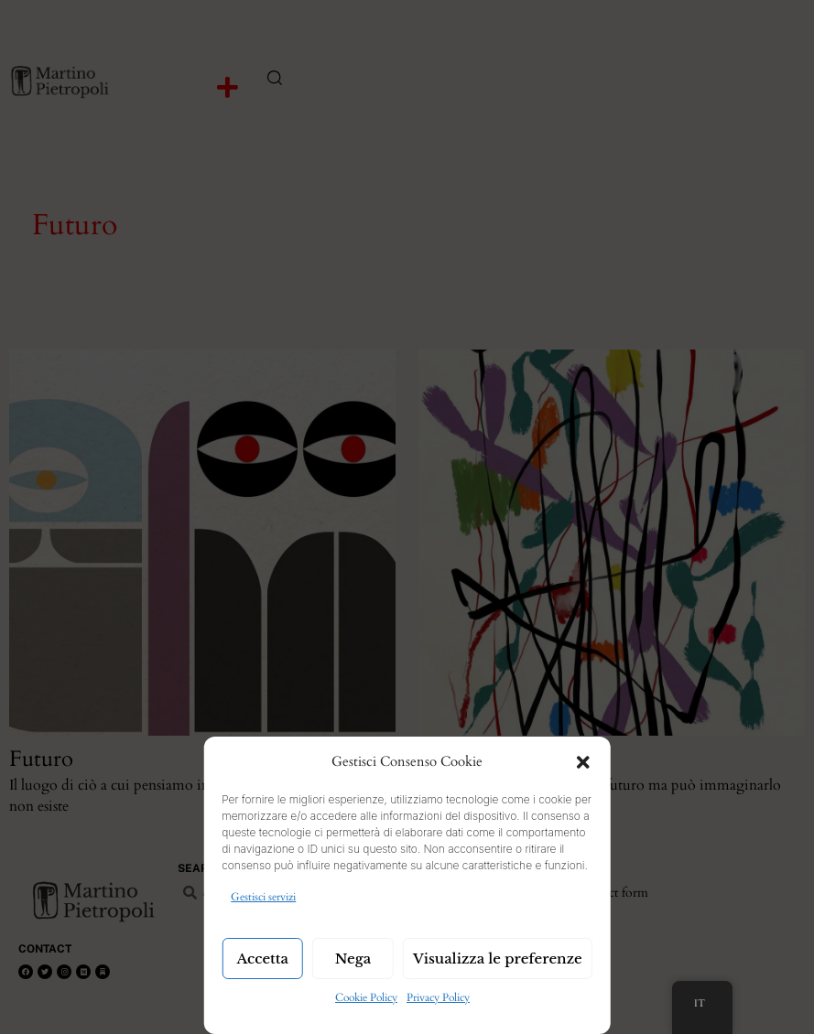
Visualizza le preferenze (497, 958)
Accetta (262, 958)
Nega (353, 958)
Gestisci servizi (263, 896)
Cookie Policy (366, 997)
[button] (583, 762)
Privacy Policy (438, 997)
